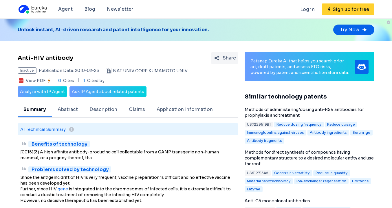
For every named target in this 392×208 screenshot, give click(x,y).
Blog (89, 9)
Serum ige (361, 132)
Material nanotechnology (269, 181)
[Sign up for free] (348, 9)
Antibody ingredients (328, 132)
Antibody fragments (264, 140)
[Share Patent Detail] (224, 58)
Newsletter (120, 9)
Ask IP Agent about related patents (108, 91)
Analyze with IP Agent (42, 91)
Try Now (353, 30)
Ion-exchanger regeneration (321, 181)
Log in (307, 9)
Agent (65, 9)
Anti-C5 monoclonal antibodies (277, 200)
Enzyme (253, 189)
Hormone (360, 181)
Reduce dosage (341, 124)
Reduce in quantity (332, 173)
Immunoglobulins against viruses (275, 132)
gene (63, 189)
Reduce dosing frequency (298, 124)
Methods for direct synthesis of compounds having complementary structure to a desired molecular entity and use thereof (309, 158)
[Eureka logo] (32, 9)
